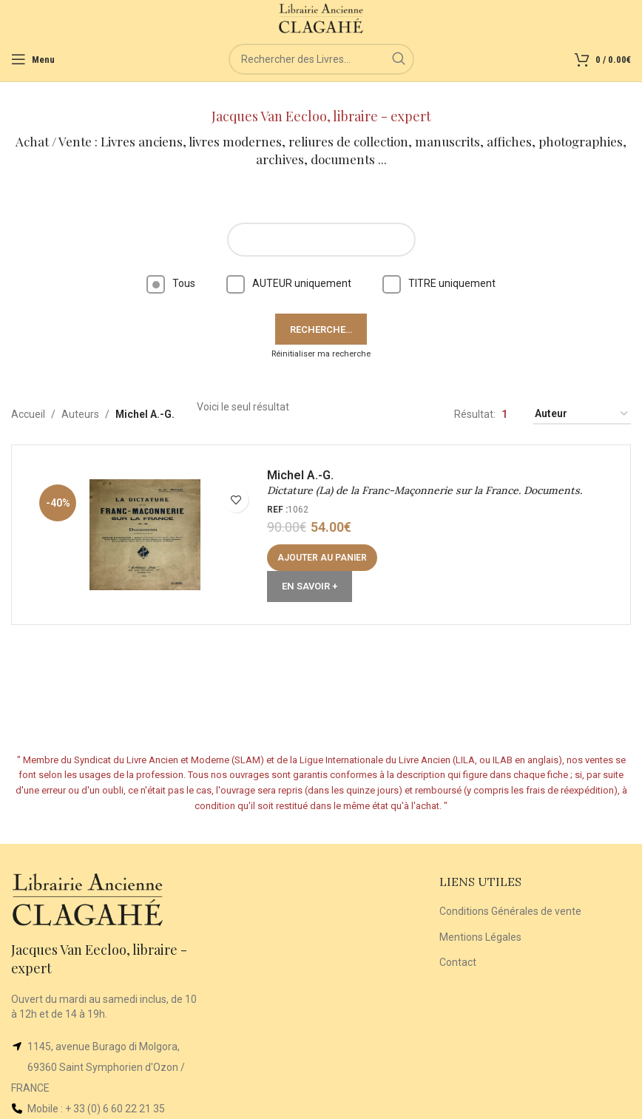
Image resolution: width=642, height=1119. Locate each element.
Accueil (28, 414)
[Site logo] (321, 18)
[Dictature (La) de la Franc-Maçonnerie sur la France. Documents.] (145, 534)
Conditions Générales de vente (510, 911)
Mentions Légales (480, 937)
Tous (170, 283)
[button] (322, 557)
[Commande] (582, 414)
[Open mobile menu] (33, 59)
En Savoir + (309, 586)
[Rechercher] (321, 59)
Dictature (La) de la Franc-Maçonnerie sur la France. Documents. (424, 491)
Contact (457, 962)
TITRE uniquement (439, 283)
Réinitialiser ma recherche (321, 354)
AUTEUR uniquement (288, 283)
